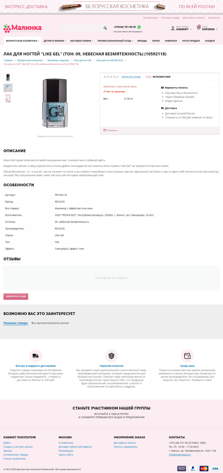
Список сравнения (14, 458)
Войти (7, 442)
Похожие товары (15, 323)
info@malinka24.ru (180, 454)
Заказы (7, 450)
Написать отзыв (131, 77)
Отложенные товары (15, 454)
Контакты (214, 17)
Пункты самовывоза (125, 446)
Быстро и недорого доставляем (36, 365)
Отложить (112, 130)
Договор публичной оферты (75, 446)
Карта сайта (66, 454)
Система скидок (170, 17)
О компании (150, 17)
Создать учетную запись (18, 446)
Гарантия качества (111, 365)
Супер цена (187, 365)
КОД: (149, 77)
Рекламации (66, 450)
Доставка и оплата (194, 17)
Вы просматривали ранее (50, 323)
